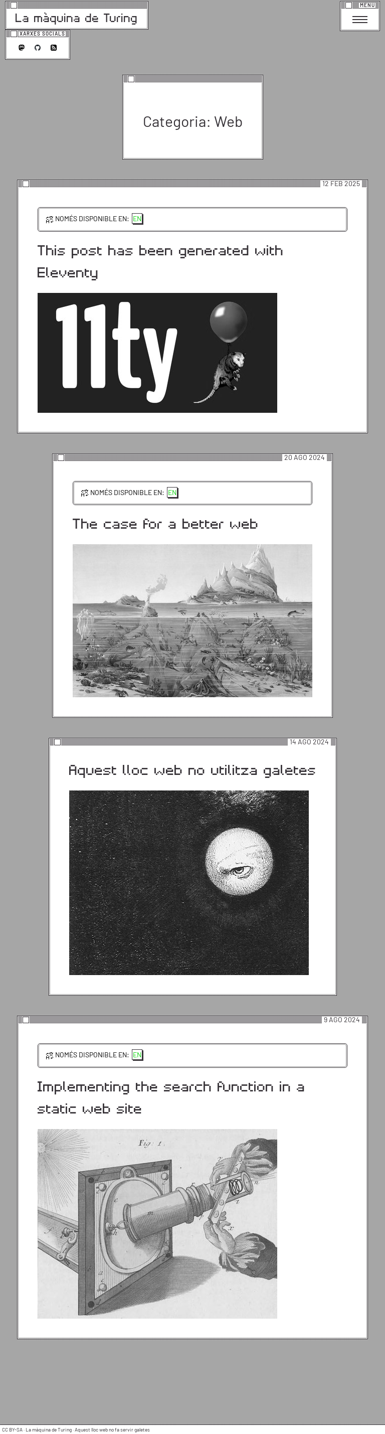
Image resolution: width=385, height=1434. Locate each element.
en (137, 218)
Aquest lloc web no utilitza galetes (192, 769)
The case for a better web (166, 523)
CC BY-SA (12, 1429)
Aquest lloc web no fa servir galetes (112, 1429)
